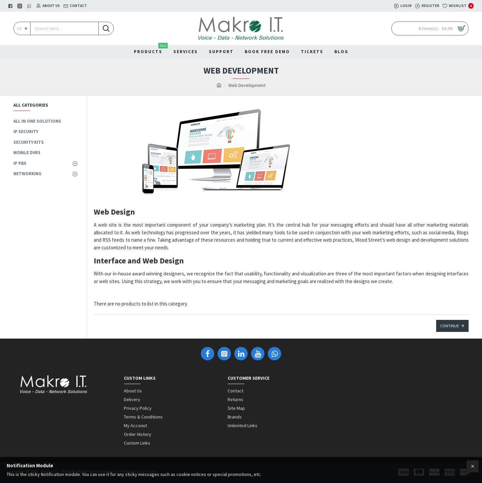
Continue (449, 325)
